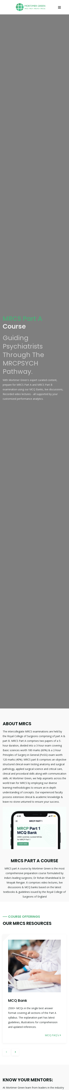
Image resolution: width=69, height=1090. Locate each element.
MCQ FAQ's (53, 1035)
